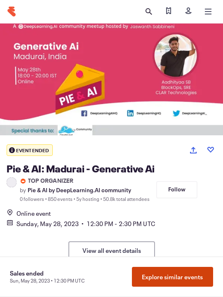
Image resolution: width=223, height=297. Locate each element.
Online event (29, 213)
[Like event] (210, 150)
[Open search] (149, 11)
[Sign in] (188, 11)
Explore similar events (172, 277)
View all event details (111, 250)
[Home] (11, 11)
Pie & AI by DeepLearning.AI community (79, 190)
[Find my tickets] (168, 11)
